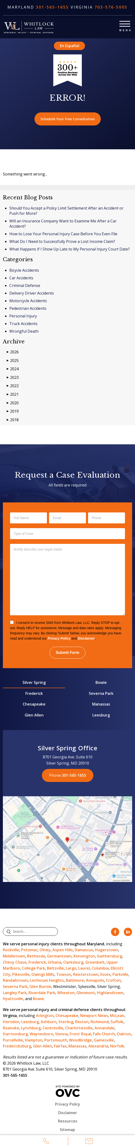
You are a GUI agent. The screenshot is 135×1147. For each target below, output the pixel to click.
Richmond (99, 1021)
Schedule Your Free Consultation (67, 119)
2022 (13, 386)
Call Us (46, 1141)
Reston (82, 1021)
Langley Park (15, 992)
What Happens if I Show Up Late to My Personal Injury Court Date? (69, 249)
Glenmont (85, 992)
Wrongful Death (24, 331)
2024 (13, 369)
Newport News (94, 1015)
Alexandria (98, 1046)
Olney (45, 949)
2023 (13, 378)
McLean (117, 1015)
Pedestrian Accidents (27, 308)
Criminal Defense (24, 285)
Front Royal (80, 1034)
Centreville (53, 1028)
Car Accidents (21, 277)
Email (89, 1141)
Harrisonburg (15, 1034)
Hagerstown (106, 949)
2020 (13, 403)
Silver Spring (34, 682)
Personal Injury (23, 316)
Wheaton (65, 992)
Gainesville (104, 1040)
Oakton (124, 1034)
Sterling (65, 1021)
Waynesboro (41, 1034)
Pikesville (20, 974)
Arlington (45, 1015)
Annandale (104, 1028)
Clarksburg (73, 962)
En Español (69, 45)
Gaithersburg (109, 956)
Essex (105, 974)
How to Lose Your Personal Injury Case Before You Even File (63, 233)
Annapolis (95, 980)
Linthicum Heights (47, 980)
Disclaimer (86, 638)
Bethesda (36, 956)
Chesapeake (34, 704)
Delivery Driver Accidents (31, 293)
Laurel (84, 968)
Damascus (84, 949)
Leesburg (101, 715)
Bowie (101, 682)
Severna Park (101, 693)
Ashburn (48, 1021)
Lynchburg (31, 1028)
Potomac (29, 949)
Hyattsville (13, 998)
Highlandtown (110, 992)
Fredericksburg (17, 1046)
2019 (13, 411)
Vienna (61, 1034)
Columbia (100, 968)
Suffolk (117, 1021)
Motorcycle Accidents (28, 300)
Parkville (120, 974)
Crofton (113, 980)
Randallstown (15, 980)
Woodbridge (80, 1040)
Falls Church (104, 1034)
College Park (33, 968)
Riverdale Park (41, 992)
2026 (13, 352)
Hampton (33, 1040)
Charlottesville (79, 1028)
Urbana (54, 962)
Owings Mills (42, 974)
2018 (13, 420)
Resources (67, 1121)
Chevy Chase (15, 962)
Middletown (14, 956)
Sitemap (67, 1129)
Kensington (84, 956)
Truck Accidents (23, 323)
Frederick (34, 693)
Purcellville (13, 1040)
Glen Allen (34, 715)
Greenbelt (95, 962)
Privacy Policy (59, 638)
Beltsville (55, 968)
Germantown (59, 956)
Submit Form (67, 653)
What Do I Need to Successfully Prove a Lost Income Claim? (62, 241)
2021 (13, 394)
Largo (71, 968)
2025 (13, 361)
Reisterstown (85, 974)
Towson (63, 974)
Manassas (101, 704)
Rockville (11, 949)
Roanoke (11, 1028)
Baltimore (75, 980)
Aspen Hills (62, 949)
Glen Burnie (40, 986)
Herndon (11, 1021)
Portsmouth (55, 1040)
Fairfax (60, 1046)
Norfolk (117, 1046)
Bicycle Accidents (24, 270)
